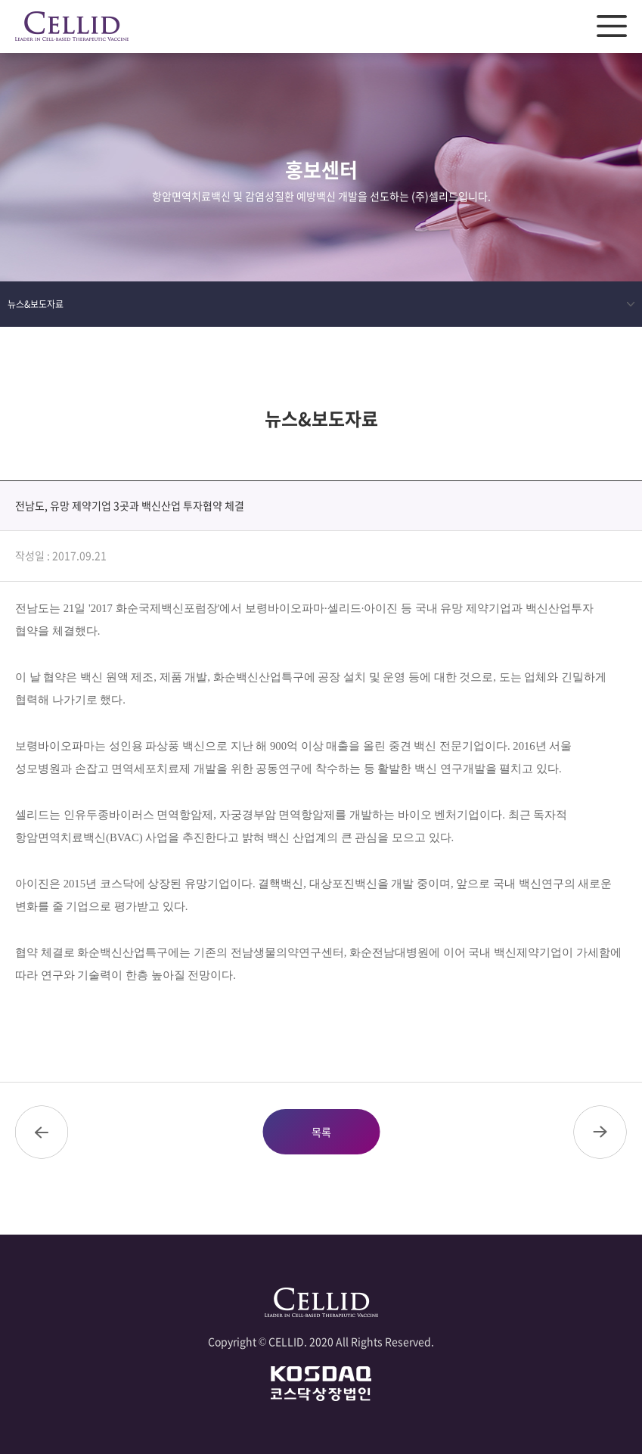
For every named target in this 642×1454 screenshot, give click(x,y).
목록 (321, 1131)
